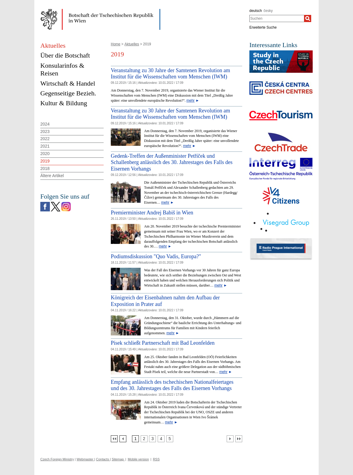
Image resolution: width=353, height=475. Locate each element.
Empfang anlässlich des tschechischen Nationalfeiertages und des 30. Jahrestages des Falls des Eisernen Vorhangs (172, 385)
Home (115, 44)
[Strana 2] (144, 438)
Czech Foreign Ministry (57, 459)
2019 (45, 161)
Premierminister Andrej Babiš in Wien (152, 213)
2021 (45, 146)
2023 (45, 131)
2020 (45, 153)
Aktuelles (132, 44)
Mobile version (138, 459)
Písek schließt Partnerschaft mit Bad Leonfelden (162, 343)
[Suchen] (307, 18)
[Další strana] (230, 438)
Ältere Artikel (52, 175)
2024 (45, 124)
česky (268, 11)
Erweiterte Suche (263, 27)
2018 (45, 168)
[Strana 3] (152, 438)
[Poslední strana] (238, 438)
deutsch (255, 11)
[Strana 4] (161, 438)
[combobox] (276, 18)
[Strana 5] (169, 438)
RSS (156, 459)
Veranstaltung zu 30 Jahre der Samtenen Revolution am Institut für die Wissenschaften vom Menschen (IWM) (170, 73)
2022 (45, 138)
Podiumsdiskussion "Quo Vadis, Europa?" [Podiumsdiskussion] (156, 256)
